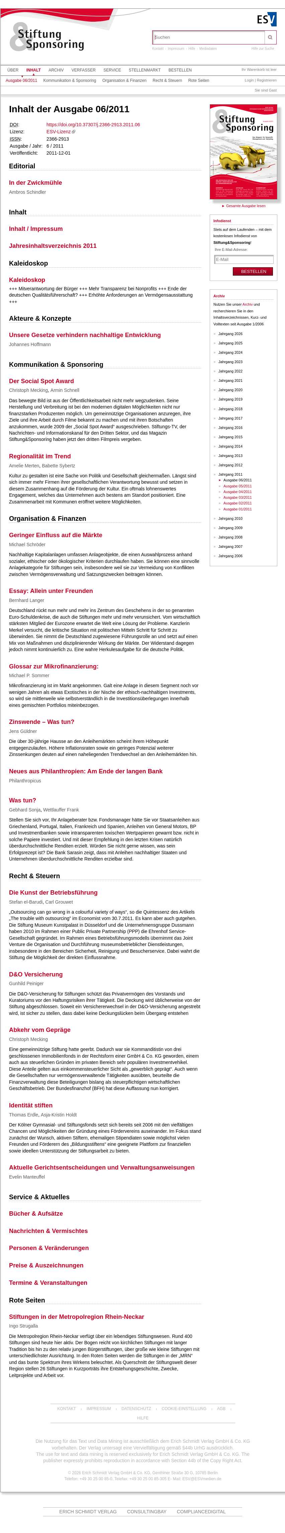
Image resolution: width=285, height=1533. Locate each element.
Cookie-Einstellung (184, 1408)
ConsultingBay (146, 1511)
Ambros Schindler (27, 192)
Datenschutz (136, 1408)
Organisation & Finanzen (124, 80)
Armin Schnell (65, 390)
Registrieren (267, 80)
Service (112, 70)
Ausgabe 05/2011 (237, 486)
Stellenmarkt (145, 70)
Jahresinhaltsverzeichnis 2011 (53, 246)
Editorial (22, 166)
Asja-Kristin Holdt (59, 1114)
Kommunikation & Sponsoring (69, 80)
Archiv (56, 70)
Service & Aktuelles (39, 1197)
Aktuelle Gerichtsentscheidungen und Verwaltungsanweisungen (102, 1167)
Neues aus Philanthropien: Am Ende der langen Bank (86, 771)
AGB (221, 1408)
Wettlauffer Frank (61, 809)
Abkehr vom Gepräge (40, 1030)
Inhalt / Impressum (36, 228)
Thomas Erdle (23, 1114)
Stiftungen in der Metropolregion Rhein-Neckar (76, 1317)
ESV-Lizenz (58, 131)
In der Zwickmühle (35, 182)
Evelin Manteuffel (27, 1177)
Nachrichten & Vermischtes (48, 1231)
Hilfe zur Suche (263, 48)
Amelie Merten (24, 465)
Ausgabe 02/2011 (237, 503)
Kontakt (158, 48)
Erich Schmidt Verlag (88, 1511)
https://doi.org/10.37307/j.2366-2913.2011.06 (93, 124)
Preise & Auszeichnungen (46, 1265)
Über (12, 70)
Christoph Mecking (28, 390)
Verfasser (84, 70)
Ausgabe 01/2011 (237, 509)
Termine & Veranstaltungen (48, 1282)
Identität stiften (31, 1105)
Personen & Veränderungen (49, 1248)
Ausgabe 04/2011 (237, 492)
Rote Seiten (198, 80)
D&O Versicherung (36, 974)
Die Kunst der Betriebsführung (53, 892)
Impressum (176, 48)
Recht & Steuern (167, 80)
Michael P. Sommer (29, 675)
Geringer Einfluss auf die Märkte (55, 535)
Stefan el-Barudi (25, 902)
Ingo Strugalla (23, 1326)
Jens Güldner (23, 731)
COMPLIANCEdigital (201, 1511)
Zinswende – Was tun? (41, 722)
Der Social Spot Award (41, 381)
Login (249, 80)
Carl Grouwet (59, 902)
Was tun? (22, 800)
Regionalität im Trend (40, 456)
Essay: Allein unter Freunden (51, 591)
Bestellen (180, 70)
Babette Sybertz (58, 465)
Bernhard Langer (26, 600)
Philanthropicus (25, 780)
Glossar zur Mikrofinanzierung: (54, 666)
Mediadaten (208, 48)
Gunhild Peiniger (26, 983)
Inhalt (33, 70)
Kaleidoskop (28, 263)
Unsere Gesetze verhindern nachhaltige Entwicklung (85, 335)
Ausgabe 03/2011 (237, 497)
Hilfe (192, 48)
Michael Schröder (27, 544)
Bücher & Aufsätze (36, 1213)
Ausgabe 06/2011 (21, 80)
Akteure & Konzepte (40, 318)
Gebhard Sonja (24, 809)
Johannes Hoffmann (30, 344)
